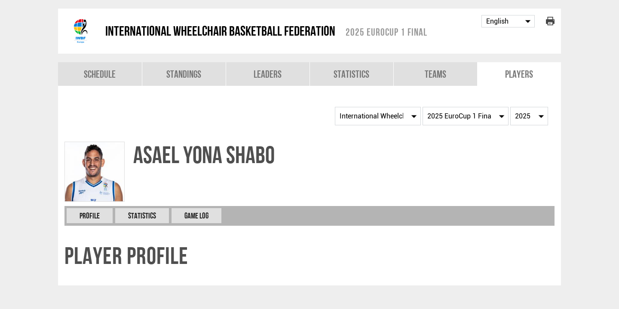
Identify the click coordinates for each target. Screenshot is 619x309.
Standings (183, 74)
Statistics (351, 74)
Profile (90, 215)
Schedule (100, 74)
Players (519, 74)
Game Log (196, 215)
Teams (435, 74)
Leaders (268, 74)
